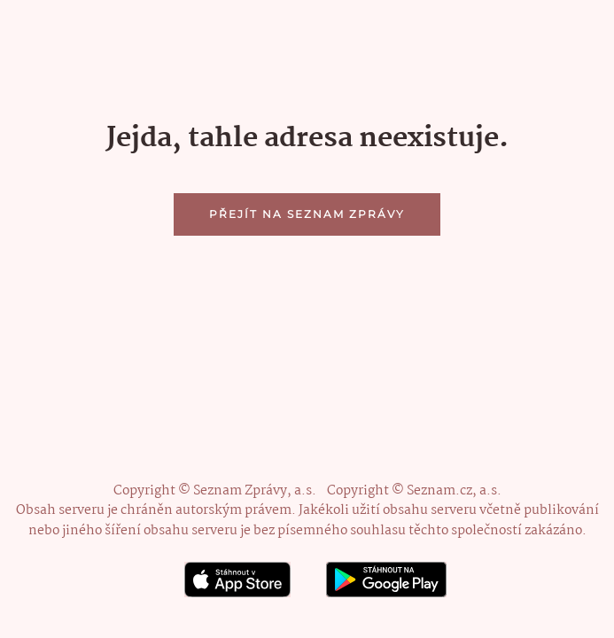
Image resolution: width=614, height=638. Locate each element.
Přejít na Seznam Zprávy (307, 214)
